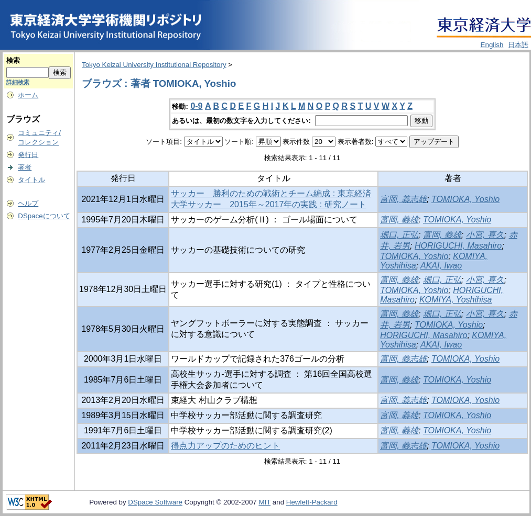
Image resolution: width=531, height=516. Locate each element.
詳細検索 (17, 82)
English (492, 45)
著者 (24, 167)
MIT (264, 502)
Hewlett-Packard (312, 502)
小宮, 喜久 (485, 234)
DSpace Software (155, 502)
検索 (13, 60)
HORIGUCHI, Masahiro (458, 245)
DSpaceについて (44, 216)
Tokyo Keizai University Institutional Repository (154, 65)
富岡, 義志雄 (403, 199)
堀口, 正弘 (399, 234)
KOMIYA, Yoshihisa (455, 299)
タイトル (31, 180)
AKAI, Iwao (441, 265)
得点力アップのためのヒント (225, 445)
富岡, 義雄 (399, 219)
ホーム (28, 95)
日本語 (518, 45)
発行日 (28, 155)
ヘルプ (28, 203)
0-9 (196, 106)
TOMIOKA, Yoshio (465, 199)
